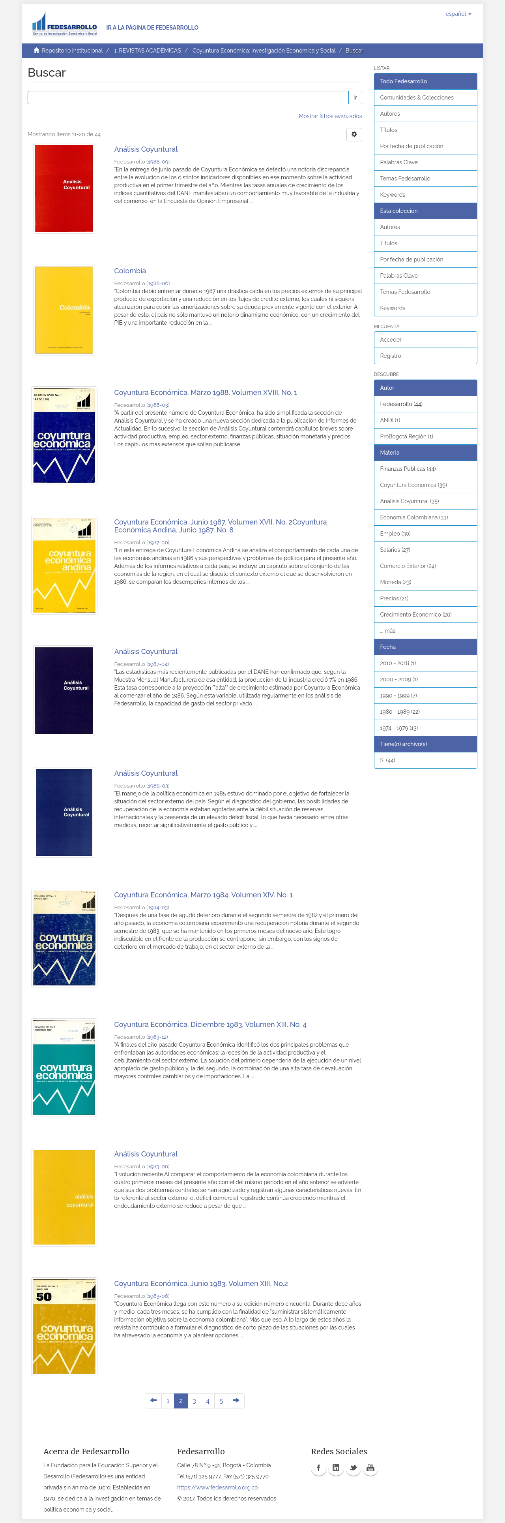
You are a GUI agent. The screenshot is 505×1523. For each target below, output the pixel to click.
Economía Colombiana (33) (414, 517)
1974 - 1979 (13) (399, 728)
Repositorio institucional (72, 50)
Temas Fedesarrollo (405, 178)
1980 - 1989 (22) (400, 712)
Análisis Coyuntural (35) (409, 501)
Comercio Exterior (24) (408, 566)
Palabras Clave (399, 162)
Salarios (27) (395, 550)
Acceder (391, 340)
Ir (355, 97)
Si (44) (387, 760)
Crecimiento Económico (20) (416, 614)
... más (388, 631)
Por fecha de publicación (411, 146)
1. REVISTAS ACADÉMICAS (147, 50)
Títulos (388, 130)
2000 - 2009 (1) (399, 679)
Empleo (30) (395, 533)
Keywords (393, 195)
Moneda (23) (395, 582)
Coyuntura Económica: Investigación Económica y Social (264, 50)
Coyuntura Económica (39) (413, 485)
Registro (390, 356)
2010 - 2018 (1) (398, 663)
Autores (390, 114)
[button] (458, 14)
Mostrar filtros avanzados (330, 116)
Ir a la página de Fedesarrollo (152, 27)
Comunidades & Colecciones (417, 97)
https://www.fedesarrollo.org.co (217, 1487)
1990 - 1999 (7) (398, 695)
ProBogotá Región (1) (406, 436)
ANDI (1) (390, 420)
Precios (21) (394, 598)
